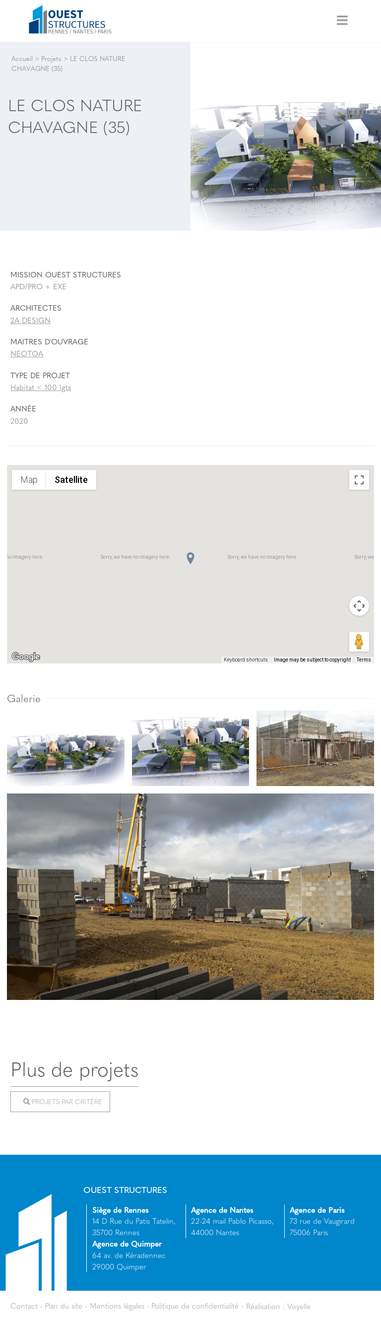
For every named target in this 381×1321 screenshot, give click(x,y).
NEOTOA (26, 353)
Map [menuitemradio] (29, 479)
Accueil (22, 58)
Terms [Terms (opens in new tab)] (364, 659)
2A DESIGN (30, 320)
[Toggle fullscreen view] (359, 480)
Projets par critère (62, 1102)
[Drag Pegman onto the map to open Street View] (359, 642)
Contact (24, 1305)
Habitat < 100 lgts (40, 387)
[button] (190, 558)
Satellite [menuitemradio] (71, 479)
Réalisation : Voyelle (278, 1305)
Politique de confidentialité (195, 1305)
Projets (51, 58)
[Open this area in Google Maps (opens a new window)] (25, 657)
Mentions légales (117, 1305)
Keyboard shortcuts (246, 659)
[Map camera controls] (359, 606)
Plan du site (63, 1305)
